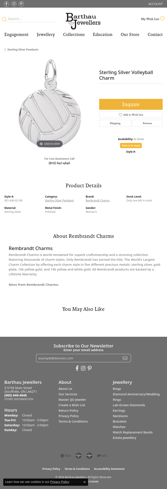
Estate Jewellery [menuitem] (124, 438)
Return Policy (68, 410)
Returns (147, 123)
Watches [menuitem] (119, 427)
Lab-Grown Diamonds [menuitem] (129, 405)
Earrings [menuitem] (119, 410)
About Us (65, 389)
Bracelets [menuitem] (120, 421)
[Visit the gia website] (65, 455)
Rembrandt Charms (98, 200)
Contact (155, 34)
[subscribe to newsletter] (125, 358)
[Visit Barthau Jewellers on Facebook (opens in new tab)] (6, 4)
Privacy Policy (68, 416)
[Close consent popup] (84, 482)
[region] (49, 103)
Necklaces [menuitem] (120, 416)
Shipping (115, 123)
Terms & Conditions (73, 421)
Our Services (67, 394)
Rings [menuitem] (117, 389)
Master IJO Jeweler (72, 400)
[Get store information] (18, 399)
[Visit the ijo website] (102, 455)
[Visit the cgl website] (89, 455)
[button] (155, 4)
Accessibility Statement (109, 469)
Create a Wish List (71, 405)
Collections (74, 34)
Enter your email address (83, 350)
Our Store (130, 34)
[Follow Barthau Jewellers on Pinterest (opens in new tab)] (21, 4)
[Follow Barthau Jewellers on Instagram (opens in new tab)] (14, 4)
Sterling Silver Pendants (22, 49)
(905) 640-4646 (59, 163)
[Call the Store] (15, 395)
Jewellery (46, 34)
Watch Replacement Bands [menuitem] (133, 432)
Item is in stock (131, 145)
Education (102, 34)
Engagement (16, 34)
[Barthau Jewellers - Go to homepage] (83, 19)
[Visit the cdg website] (78, 455)
